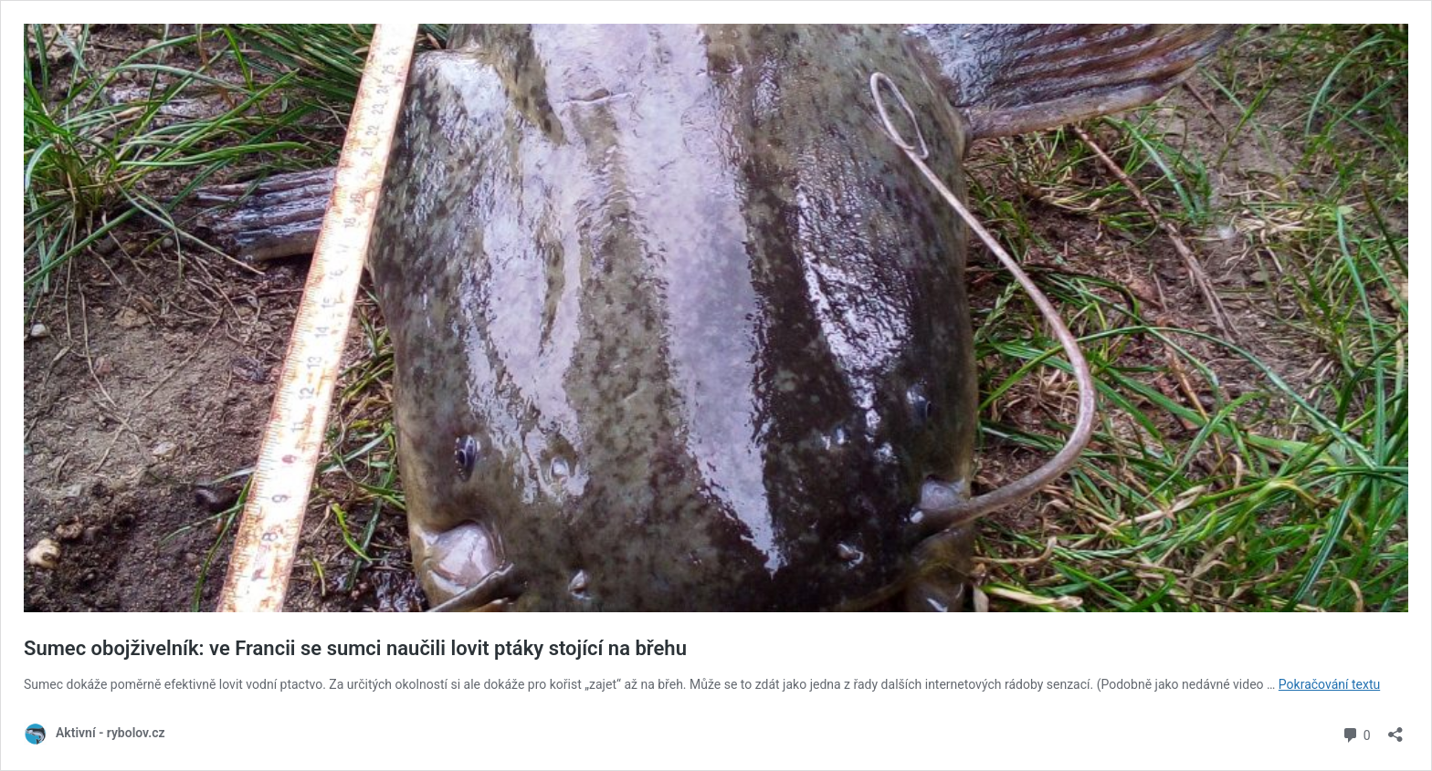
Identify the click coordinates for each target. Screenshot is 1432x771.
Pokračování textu (1329, 684)
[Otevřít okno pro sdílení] (1395, 728)
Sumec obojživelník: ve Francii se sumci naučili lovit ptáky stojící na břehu (357, 648)
